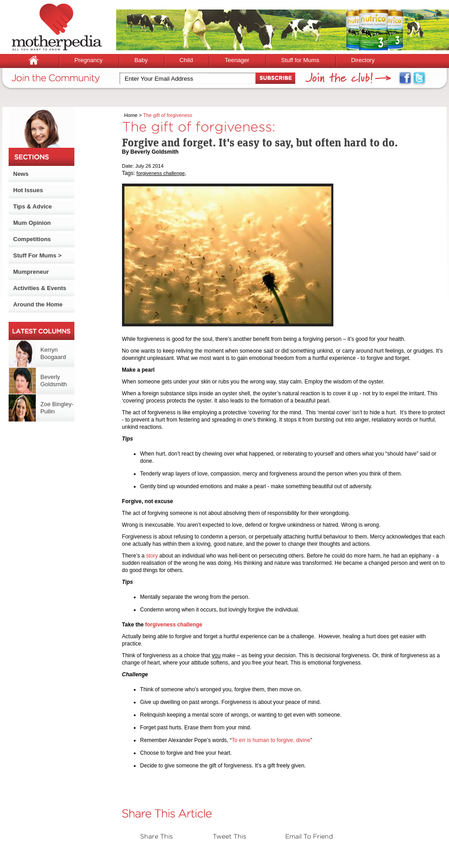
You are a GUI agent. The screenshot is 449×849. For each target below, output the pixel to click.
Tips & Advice (32, 206)
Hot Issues (28, 190)
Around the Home (38, 304)
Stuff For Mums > (37, 255)
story (152, 556)
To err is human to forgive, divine (271, 740)
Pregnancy (88, 60)
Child (186, 60)
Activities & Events (39, 288)
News (21, 173)
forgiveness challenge (161, 173)
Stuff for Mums (300, 60)
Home (130, 115)
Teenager (236, 60)
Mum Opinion (32, 222)
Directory (363, 60)
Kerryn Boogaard (53, 353)
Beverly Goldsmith (53, 381)
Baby (141, 60)
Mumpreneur (31, 271)
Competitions (32, 239)
